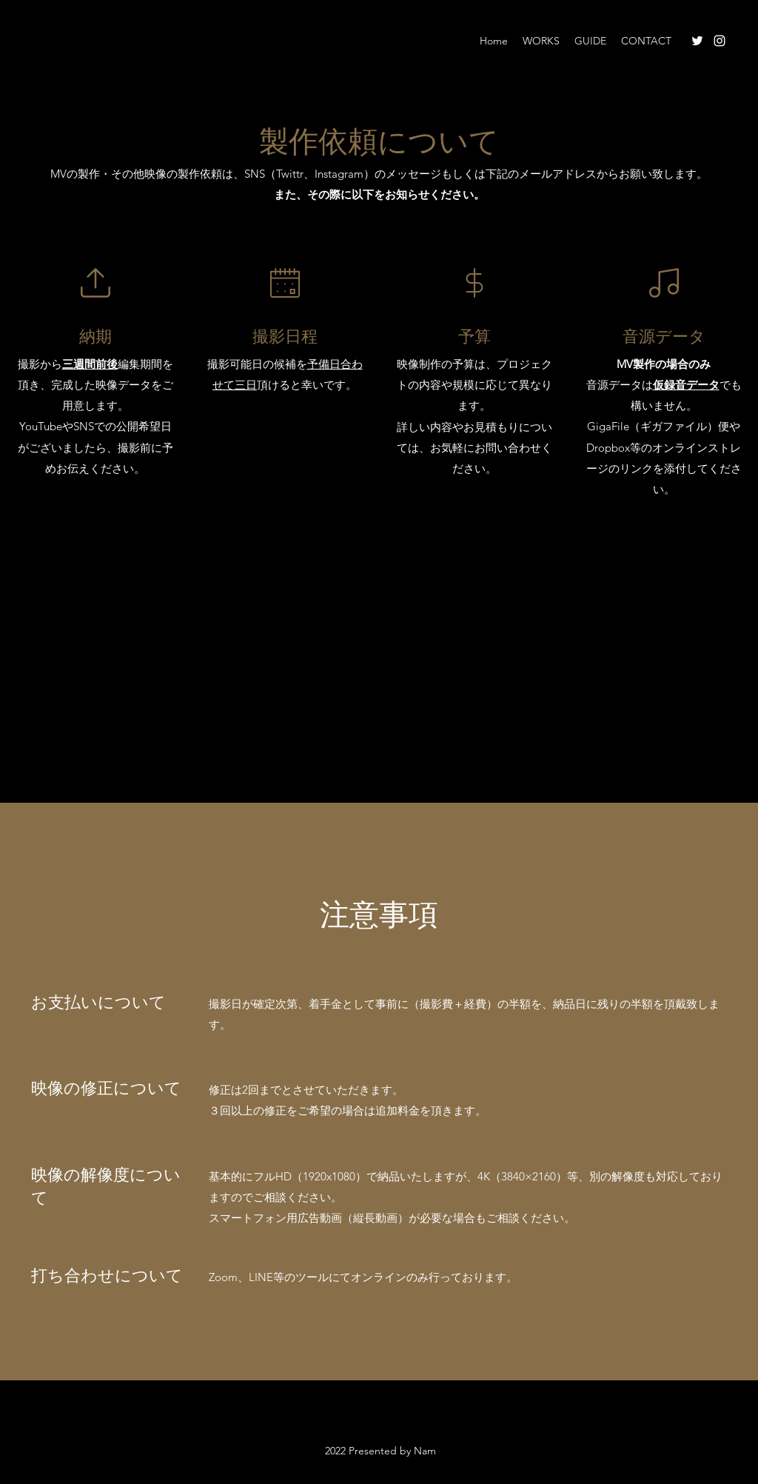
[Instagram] (719, 40)
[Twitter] (697, 40)
